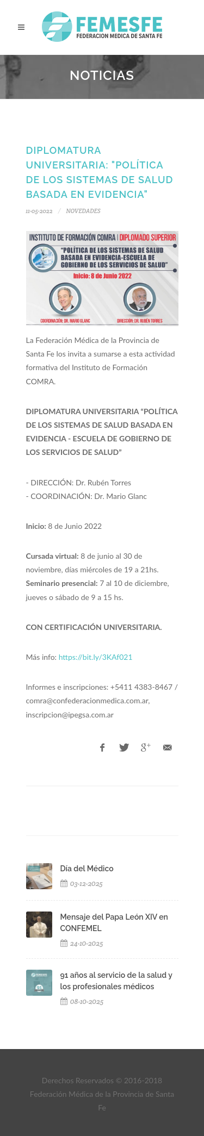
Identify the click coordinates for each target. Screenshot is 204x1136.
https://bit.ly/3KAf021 (96, 656)
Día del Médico (87, 868)
